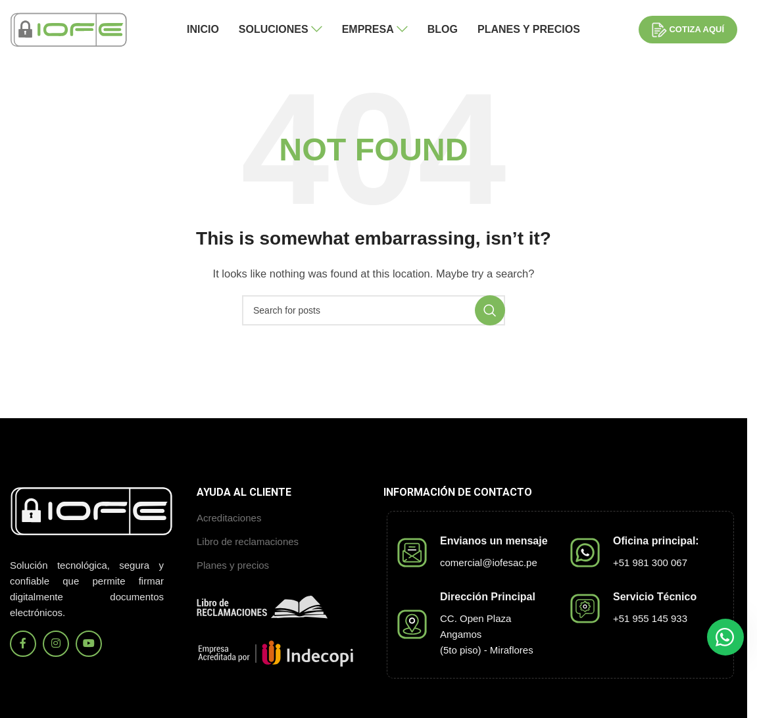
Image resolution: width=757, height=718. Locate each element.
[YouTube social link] (89, 644)
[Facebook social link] (23, 644)
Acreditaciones (229, 517)
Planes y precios (233, 565)
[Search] (373, 310)
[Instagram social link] (56, 644)
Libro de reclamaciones (248, 541)
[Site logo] (69, 28)
